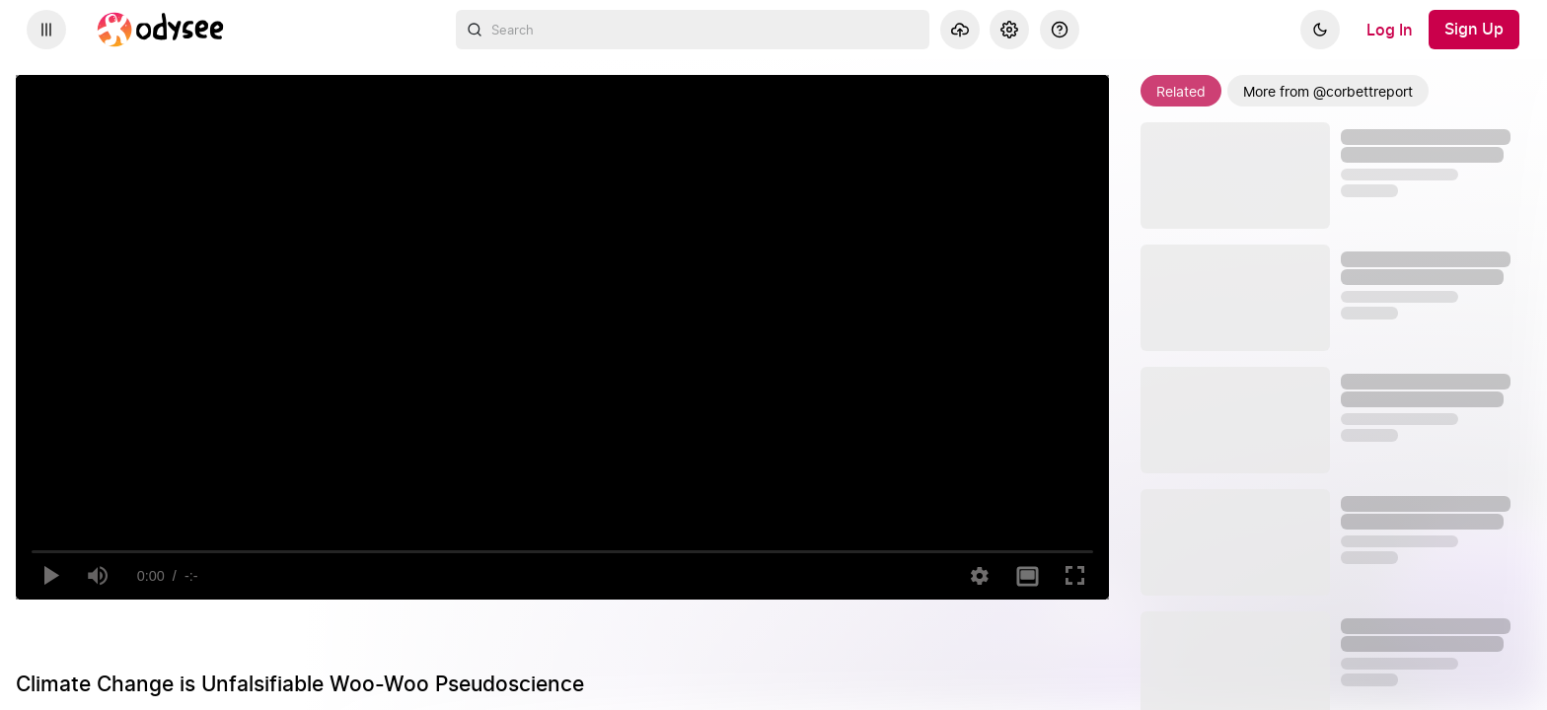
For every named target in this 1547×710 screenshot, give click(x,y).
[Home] (161, 29)
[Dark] (1320, 29)
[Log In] (1389, 29)
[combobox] (692, 29)
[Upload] (960, 29)
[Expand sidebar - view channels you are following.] (46, 29)
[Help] (1059, 29)
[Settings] (1009, 29)
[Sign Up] (1474, 29)
